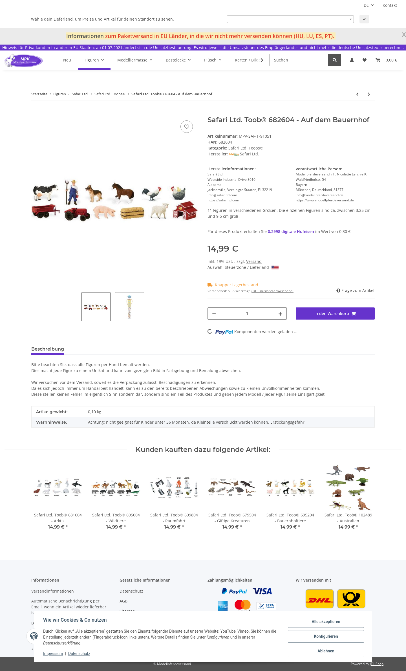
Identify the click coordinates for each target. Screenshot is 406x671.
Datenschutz (131, 591)
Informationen (85, 35)
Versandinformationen (52, 591)
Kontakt (390, 5)
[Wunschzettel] (364, 60)
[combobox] (290, 19)
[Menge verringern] (214, 313)
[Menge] (247, 313)
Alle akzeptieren (326, 621)
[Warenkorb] (386, 60)
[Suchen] (299, 60)
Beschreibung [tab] (47, 349)
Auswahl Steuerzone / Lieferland (243, 267)
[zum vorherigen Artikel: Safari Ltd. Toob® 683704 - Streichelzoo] (357, 94)
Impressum (53, 653)
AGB (123, 601)
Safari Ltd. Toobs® (245, 148)
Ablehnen (325, 651)
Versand (254, 261)
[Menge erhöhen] (280, 313)
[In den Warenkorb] (35, 113)
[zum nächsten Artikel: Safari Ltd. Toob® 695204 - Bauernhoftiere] (369, 94)
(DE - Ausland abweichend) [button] (272, 291)
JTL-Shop (376, 663)
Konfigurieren (326, 636)
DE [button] (366, 5)
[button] (352, 60)
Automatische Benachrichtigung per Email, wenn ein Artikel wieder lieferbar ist (68, 606)
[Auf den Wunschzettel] (186, 126)
